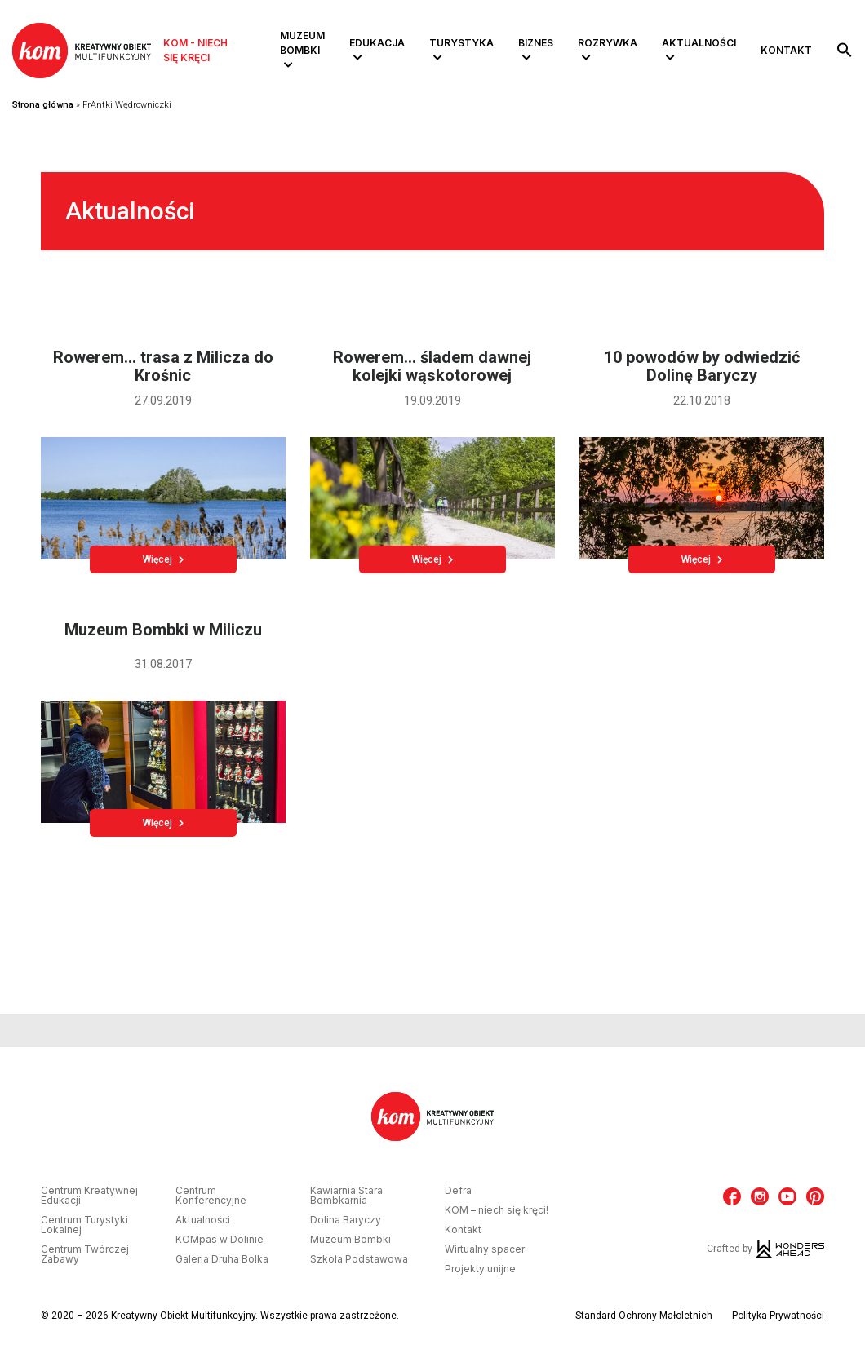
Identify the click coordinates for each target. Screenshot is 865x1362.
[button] (844, 50)
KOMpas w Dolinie (219, 1240)
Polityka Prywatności (778, 1315)
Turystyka (461, 43)
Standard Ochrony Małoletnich (643, 1315)
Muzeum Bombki (302, 42)
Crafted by (765, 1248)
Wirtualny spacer (485, 1249)
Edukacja (377, 43)
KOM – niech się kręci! (496, 1210)
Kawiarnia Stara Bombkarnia (346, 1195)
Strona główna (42, 104)
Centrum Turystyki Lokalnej (84, 1225)
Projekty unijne (480, 1269)
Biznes (535, 43)
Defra (458, 1191)
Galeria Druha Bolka (221, 1259)
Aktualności (699, 43)
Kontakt (786, 50)
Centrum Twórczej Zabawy (85, 1254)
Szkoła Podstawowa (359, 1259)
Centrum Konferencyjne (210, 1195)
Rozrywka (607, 43)
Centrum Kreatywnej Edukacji (89, 1195)
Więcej (163, 559)
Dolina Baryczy (345, 1220)
